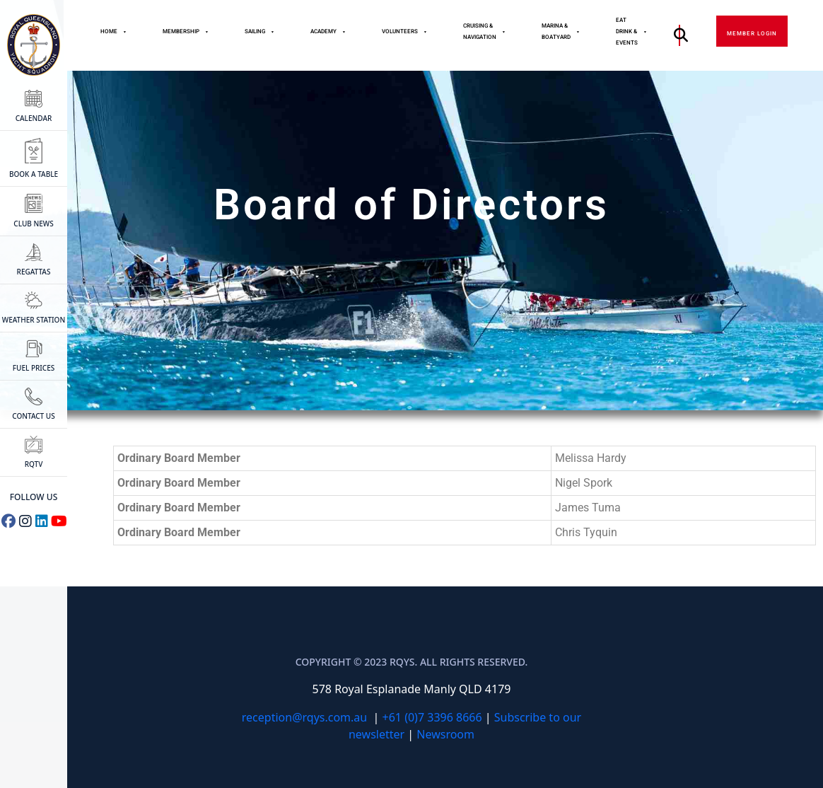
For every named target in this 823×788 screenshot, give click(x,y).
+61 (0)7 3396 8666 (432, 717)
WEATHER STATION (33, 308)
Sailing (260, 31)
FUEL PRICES (34, 356)
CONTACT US (33, 404)
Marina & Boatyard (561, 31)
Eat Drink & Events (632, 32)
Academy (328, 31)
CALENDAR (34, 106)
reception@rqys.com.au (304, 717)
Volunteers (405, 31)
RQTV (34, 452)
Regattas (34, 260)
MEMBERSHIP (186, 31)
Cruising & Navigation (484, 31)
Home (113, 31)
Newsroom (445, 734)
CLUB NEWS (33, 211)
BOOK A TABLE (33, 158)
